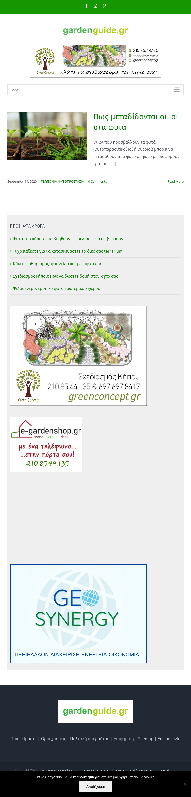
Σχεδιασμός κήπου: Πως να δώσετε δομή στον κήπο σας (65, 276)
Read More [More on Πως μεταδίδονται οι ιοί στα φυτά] (175, 181)
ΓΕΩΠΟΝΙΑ (49, 181)
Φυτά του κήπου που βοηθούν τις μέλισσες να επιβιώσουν (68, 238)
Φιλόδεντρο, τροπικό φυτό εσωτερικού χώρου (56, 288)
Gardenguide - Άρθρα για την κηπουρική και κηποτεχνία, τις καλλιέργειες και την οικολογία (108, 770)
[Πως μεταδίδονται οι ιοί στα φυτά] (47, 136)
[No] (184, 784)
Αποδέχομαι (95, 787)
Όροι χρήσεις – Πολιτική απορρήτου (75, 738)
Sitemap (145, 738)
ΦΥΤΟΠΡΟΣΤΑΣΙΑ (71, 181)
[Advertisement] (95, 518)
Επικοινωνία (169, 738)
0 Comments (97, 181)
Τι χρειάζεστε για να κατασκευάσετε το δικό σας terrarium (68, 251)
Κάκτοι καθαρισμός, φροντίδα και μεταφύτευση (57, 263)
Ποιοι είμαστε (23, 738)
